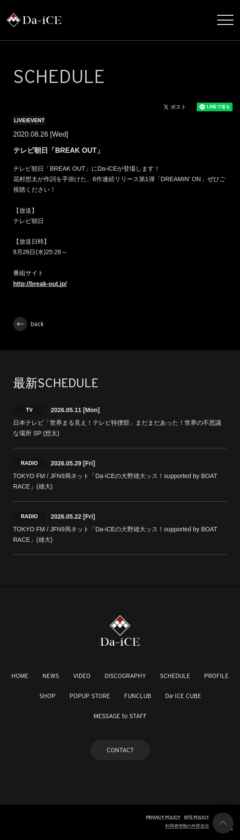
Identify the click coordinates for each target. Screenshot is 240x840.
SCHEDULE (175, 675)
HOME (19, 675)
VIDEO (81, 675)
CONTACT (120, 750)
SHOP (47, 695)
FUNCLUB (137, 695)
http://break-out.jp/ (40, 283)
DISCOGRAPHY (125, 675)
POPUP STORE (90, 695)
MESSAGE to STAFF (120, 716)
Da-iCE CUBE (183, 695)
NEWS (50, 675)
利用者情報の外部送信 (187, 825)
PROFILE (216, 675)
